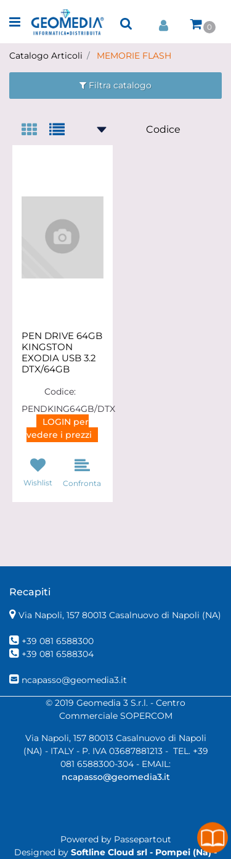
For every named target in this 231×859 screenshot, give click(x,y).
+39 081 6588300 (58, 641)
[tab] (35, 130)
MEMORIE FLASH (134, 55)
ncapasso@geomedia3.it (74, 679)
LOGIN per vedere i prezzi (59, 428)
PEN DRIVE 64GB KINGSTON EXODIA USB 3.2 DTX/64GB (62, 352)
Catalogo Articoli (46, 55)
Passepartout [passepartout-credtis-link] (142, 839)
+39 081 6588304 (58, 654)
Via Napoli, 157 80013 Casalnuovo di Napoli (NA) (119, 615)
